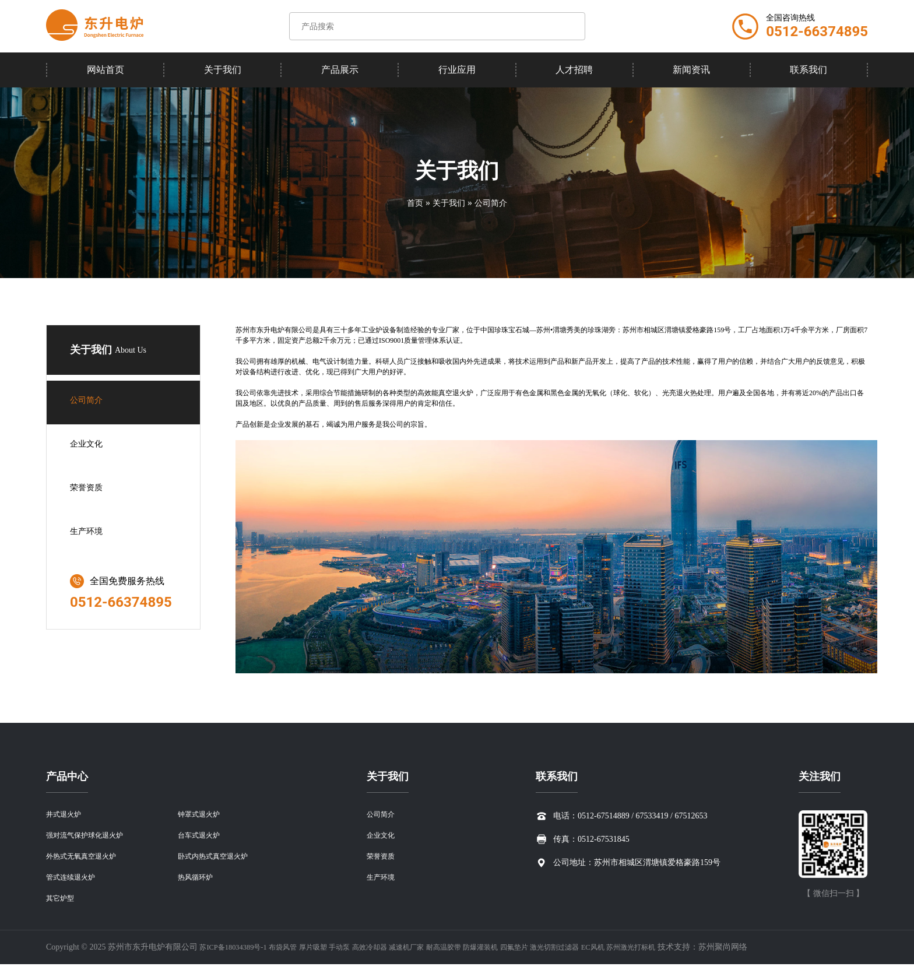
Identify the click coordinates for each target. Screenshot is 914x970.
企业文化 (88, 446)
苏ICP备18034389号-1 (237, 952)
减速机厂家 (437, 952)
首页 (410, 203)
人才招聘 (574, 70)
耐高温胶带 (480, 952)
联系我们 (808, 70)
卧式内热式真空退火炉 (218, 859)
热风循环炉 (198, 881)
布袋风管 (294, 952)
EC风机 (652, 952)
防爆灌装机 (522, 952)
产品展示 (339, 70)
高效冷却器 (394, 952)
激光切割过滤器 (608, 952)
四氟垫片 (562, 952)
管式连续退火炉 (74, 881)
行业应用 (457, 70)
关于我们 (222, 70)
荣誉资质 (88, 490)
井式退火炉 (66, 815)
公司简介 (494, 203)
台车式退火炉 (202, 837)
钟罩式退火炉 (202, 815)
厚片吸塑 (329, 952)
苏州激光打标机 (696, 952)
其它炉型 (62, 903)
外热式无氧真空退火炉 (87, 859)
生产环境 (88, 534)
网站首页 (105, 70)
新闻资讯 (691, 70)
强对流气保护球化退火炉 (91, 837)
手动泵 (359, 952)
